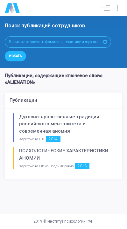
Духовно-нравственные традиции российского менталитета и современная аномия (59, 124)
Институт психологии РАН (70, 221)
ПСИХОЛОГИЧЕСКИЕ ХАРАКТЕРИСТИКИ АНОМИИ (63, 154)
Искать (15, 56)
